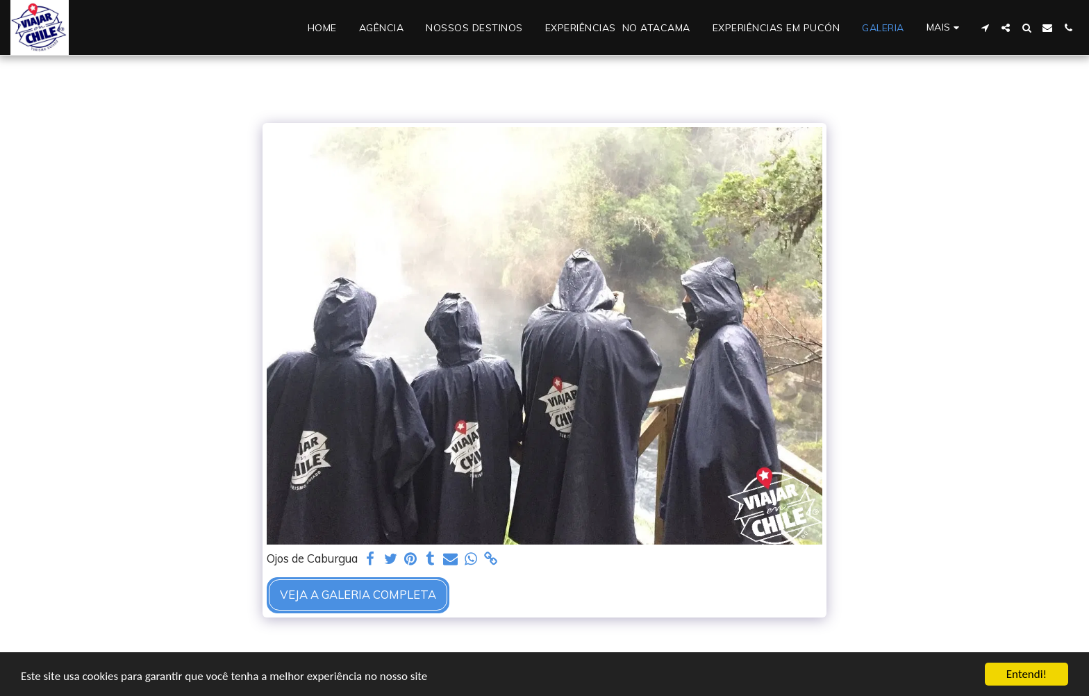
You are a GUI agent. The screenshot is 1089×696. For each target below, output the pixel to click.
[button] (985, 28)
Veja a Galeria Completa (358, 594)
